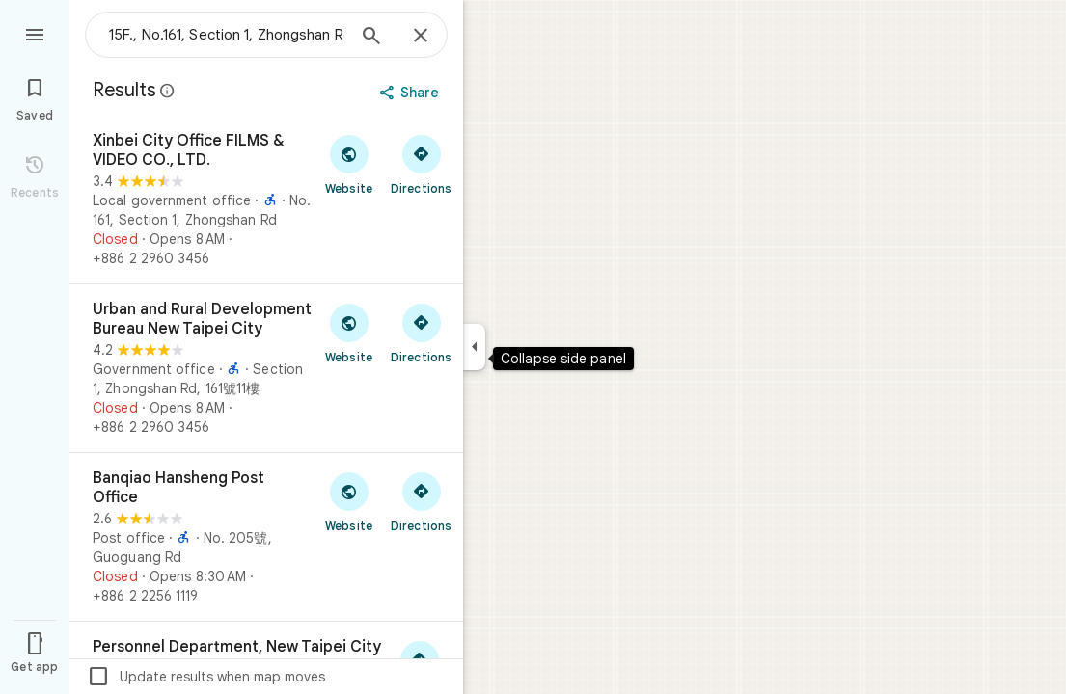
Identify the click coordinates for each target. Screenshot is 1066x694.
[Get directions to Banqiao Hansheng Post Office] (421, 501)
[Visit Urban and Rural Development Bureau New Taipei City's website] (349, 332)
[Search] (371, 38)
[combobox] (226, 34)
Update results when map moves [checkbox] (206, 676)
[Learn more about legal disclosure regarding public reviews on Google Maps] (168, 90)
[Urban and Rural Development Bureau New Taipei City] (266, 368)
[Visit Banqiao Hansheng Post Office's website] (349, 501)
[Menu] (34, 32)
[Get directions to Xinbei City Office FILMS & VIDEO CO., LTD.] (421, 164)
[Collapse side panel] (474, 347)
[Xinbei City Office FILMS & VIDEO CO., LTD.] (266, 199)
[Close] (421, 37)
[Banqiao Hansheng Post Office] (266, 537)
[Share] (411, 92)
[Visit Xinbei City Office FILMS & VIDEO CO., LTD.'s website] (349, 164)
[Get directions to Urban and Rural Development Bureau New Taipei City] (421, 332)
